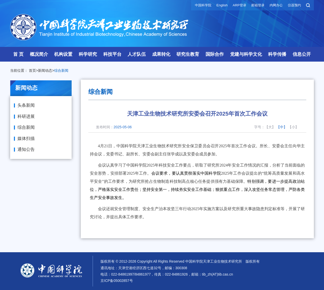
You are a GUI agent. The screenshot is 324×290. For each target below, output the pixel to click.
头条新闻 (26, 105)
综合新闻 (61, 70)
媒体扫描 (26, 138)
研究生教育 (187, 54)
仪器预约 (294, 5)
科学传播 (277, 54)
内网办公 (275, 5)
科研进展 (26, 116)
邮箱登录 (255, 5)
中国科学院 (198, 5)
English (218, 5)
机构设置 (63, 54)
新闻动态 (45, 70)
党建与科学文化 (246, 54)
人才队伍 (137, 54)
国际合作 (215, 54)
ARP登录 (236, 5)
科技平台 (112, 54)
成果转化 (161, 54)
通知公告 (26, 149)
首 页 (18, 54)
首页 (32, 70)
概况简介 (39, 54)
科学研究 (88, 54)
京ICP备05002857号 (116, 281)
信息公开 (302, 54)
